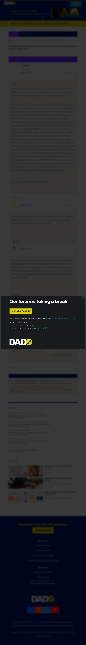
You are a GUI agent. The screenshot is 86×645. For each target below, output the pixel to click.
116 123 (32, 325)
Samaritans (17, 325)
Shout (14, 328)
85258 (45, 328)
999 (47, 319)
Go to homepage (21, 311)
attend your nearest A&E (63, 319)
